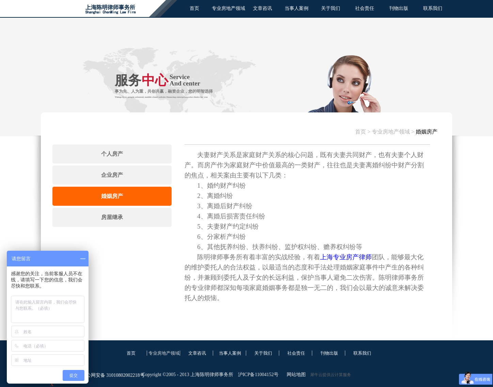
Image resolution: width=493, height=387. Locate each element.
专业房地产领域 (391, 132)
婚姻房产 (427, 132)
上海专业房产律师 (346, 257)
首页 (194, 8)
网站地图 (295, 374)
